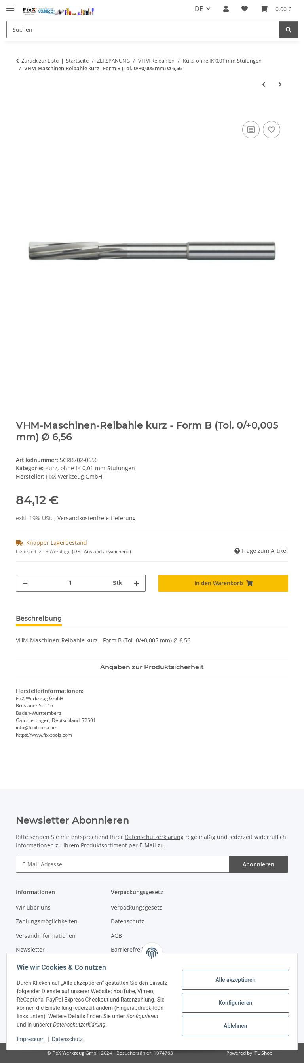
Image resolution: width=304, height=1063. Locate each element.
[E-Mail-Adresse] (122, 864)
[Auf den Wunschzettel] (271, 129)
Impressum (33, 1039)
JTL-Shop (262, 1053)
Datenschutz (70, 1039)
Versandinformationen (46, 935)
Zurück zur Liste (40, 60)
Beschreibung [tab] (39, 618)
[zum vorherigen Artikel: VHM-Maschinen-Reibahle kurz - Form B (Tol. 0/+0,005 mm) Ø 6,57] (264, 84)
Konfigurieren (232, 1003)
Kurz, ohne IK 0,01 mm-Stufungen (90, 468)
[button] (226, 9)
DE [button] (199, 8)
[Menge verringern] (25, 583)
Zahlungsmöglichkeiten (47, 921)
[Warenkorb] (276, 9)
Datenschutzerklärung (154, 837)
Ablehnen (232, 1026)
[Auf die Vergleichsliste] (251, 129)
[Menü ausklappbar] (10, 5)
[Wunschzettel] (244, 9)
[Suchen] (143, 29)
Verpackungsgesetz (136, 907)
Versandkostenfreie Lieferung (96, 518)
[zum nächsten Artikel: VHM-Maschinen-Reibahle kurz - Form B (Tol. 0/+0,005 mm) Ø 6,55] (280, 84)
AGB (116, 935)
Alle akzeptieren (233, 980)
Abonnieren (258, 864)
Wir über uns (33, 907)
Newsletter (30, 949)
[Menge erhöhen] (136, 583)
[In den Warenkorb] (22, 110)
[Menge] (70, 583)
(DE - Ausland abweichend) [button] (101, 551)
